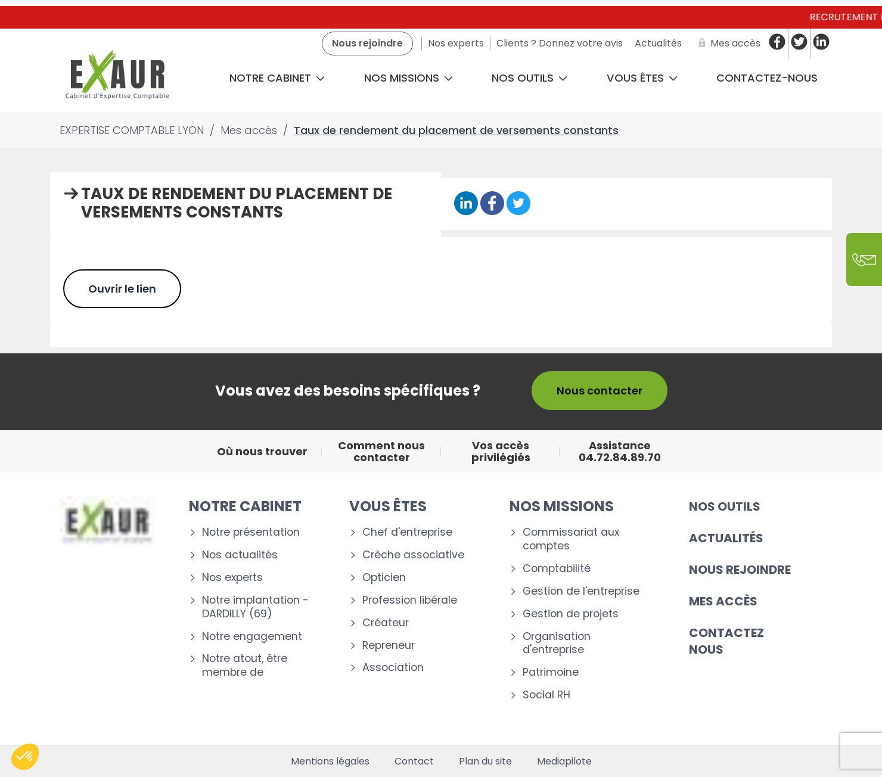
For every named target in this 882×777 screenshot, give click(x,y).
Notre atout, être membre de (244, 665)
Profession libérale (409, 600)
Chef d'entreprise (407, 532)
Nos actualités (240, 555)
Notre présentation (251, 532)
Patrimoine (551, 672)
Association (393, 668)
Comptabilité (557, 569)
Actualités (726, 538)
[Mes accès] (727, 43)
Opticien (384, 578)
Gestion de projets (571, 614)
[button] (25, 756)
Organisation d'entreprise (557, 643)
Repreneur (388, 645)
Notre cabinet (277, 77)
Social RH (546, 695)
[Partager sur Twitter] (518, 204)
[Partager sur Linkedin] (466, 204)
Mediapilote (564, 761)
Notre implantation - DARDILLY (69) (255, 607)
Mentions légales (330, 761)
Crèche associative (413, 555)
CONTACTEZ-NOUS (767, 77)
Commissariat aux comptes (571, 539)
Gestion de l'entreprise (581, 591)
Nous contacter (599, 390)
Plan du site (485, 761)
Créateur (385, 623)
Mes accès (723, 601)
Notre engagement (252, 637)
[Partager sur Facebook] (492, 204)
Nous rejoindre (740, 569)
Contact (414, 761)
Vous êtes (642, 77)
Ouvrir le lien (122, 288)
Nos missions (408, 77)
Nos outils (529, 77)
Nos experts (232, 578)
